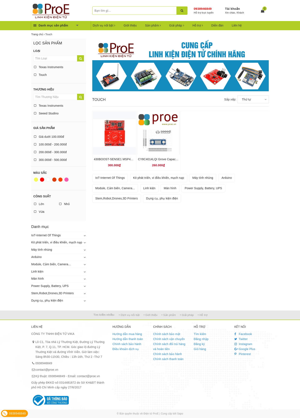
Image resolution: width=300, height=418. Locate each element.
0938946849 (203, 8)
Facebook (243, 334)
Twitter (241, 339)
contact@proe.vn (46, 369)
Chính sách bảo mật (166, 334)
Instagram (243, 344)
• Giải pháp (187, 315)
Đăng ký (199, 344)
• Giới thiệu (151, 315)
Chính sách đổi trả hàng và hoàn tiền (169, 346)
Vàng (36, 180)
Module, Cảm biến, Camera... (51, 264)
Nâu (54, 180)
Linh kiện (37, 271)
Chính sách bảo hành (126, 344)
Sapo (180, 413)
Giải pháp (176, 25)
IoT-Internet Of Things (46, 235)
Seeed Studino (46, 113)
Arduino (36, 257)
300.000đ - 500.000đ (50, 159)
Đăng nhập (201, 339)
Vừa (39, 211)
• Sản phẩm (168, 315)
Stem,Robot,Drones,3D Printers (52, 293)
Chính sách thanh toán (168, 359)
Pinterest (242, 354)
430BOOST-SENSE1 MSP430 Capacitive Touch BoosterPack (134, 159)
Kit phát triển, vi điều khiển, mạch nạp (56, 242)
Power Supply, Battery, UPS (50, 286)
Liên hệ (237, 25)
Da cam (60, 180)
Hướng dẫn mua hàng (127, 334)
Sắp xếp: (230, 99)
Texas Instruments (48, 67)
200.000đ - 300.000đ (50, 152)
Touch (40, 74)
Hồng (66, 180)
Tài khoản (232, 8)
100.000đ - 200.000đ (50, 144)
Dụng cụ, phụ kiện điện (47, 300)
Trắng (48, 180)
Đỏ (42, 180)
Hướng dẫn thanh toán (127, 339)
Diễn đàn (217, 25)
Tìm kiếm (200, 334)
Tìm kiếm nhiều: (104, 314)
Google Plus (244, 349)
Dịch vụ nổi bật (104, 25)
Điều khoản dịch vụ (125, 349)
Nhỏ (64, 204)
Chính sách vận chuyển (169, 339)
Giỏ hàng (200, 349)
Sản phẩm (153, 25)
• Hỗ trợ (203, 315)
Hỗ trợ (197, 25)
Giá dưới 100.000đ (49, 136)
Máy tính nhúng (41, 249)
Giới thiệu (130, 25)
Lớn (39, 204)
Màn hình (37, 278)
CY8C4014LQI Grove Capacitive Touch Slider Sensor (173, 159)
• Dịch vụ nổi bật (129, 315)
